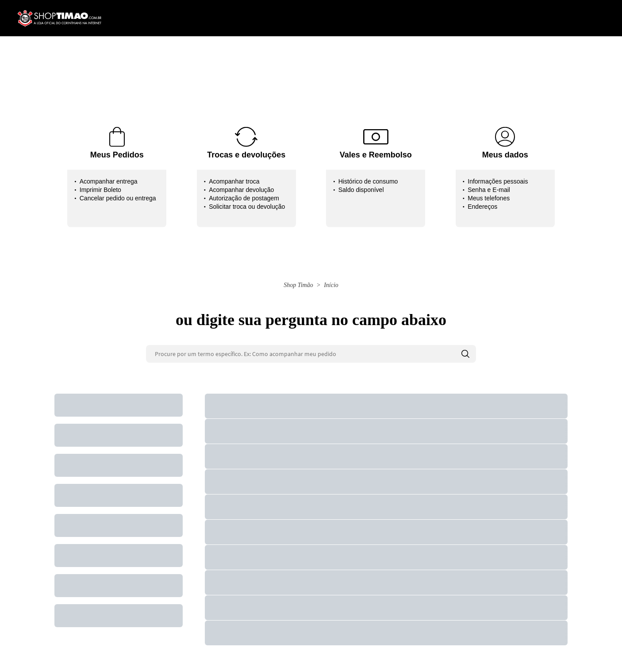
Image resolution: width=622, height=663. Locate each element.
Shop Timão (298, 285)
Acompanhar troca (234, 181)
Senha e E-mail (489, 189)
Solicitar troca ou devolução (247, 206)
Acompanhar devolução (241, 189)
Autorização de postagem (244, 198)
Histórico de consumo (368, 181)
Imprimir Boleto (100, 189)
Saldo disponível (361, 189)
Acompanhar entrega (109, 181)
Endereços (482, 206)
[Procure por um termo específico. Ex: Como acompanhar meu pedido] (311, 354)
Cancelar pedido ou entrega (118, 198)
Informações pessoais (498, 181)
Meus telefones (489, 198)
